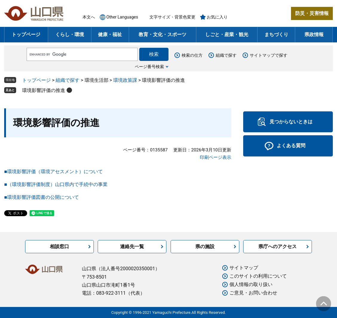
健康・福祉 (110, 34)
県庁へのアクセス (277, 246)
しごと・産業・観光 (226, 34)
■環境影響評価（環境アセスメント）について (53, 171)
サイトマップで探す (268, 55)
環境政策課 (125, 80)
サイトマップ (243, 268)
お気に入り (217, 17)
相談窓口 (59, 246)
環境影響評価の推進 (43, 90)
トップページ (26, 34)
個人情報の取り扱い (250, 284)
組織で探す (226, 55)
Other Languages (122, 17)
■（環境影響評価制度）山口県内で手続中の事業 (56, 184)
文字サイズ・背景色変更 (172, 17)
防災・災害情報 (312, 13)
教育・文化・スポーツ (162, 34)
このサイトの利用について (258, 276)
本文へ (88, 17)
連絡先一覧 (132, 246)
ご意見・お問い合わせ (253, 293)
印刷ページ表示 (215, 157)
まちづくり (276, 34)
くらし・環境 (69, 34)
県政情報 (314, 34)
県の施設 (205, 246)
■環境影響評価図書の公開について (41, 197)
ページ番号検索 (149, 66)
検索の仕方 (192, 55)
